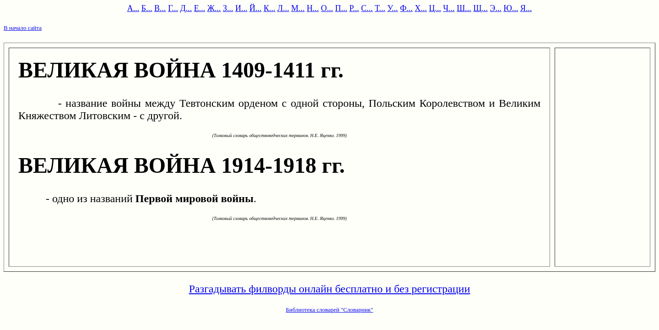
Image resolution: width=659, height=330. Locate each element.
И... (241, 8)
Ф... (406, 8)
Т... (380, 8)
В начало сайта (23, 27)
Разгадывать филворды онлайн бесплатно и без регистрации (329, 289)
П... (341, 8)
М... (298, 8)
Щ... (480, 8)
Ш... (464, 8)
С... (367, 8)
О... (327, 8)
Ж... (214, 8)
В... (160, 8)
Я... (526, 8)
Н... (313, 8)
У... (392, 8)
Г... (173, 8)
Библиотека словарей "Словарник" (329, 309)
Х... (421, 8)
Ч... (448, 8)
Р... (354, 8)
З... (228, 8)
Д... (186, 8)
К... (269, 8)
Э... (495, 8)
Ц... (435, 8)
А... (133, 8)
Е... (199, 8)
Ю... (510, 8)
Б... (146, 8)
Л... (283, 8)
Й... (255, 8)
